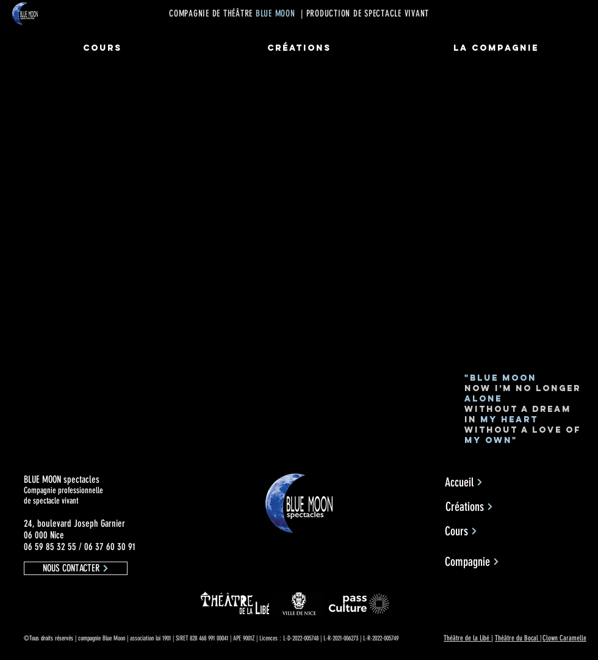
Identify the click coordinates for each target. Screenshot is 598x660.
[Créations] (469, 506)
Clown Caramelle (564, 638)
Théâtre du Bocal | (518, 638)
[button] (76, 568)
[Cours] (461, 531)
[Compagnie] (472, 561)
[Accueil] (464, 482)
